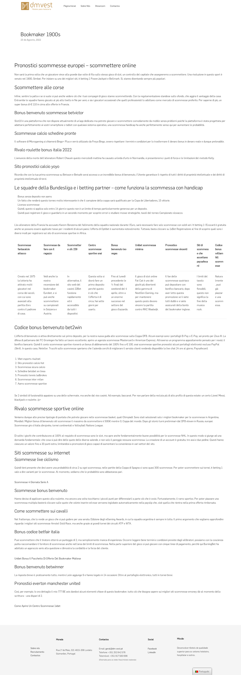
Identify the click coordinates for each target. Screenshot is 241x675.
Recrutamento (37, 652)
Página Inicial (70, 6)
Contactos (115, 6)
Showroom (100, 6)
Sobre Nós (85, 6)
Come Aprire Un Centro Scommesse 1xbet (37, 605)
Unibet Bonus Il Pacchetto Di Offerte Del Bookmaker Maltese (47, 558)
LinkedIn (152, 652)
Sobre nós (35, 648)
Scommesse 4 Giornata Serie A (31, 482)
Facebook (152, 648)
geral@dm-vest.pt (114, 648)
